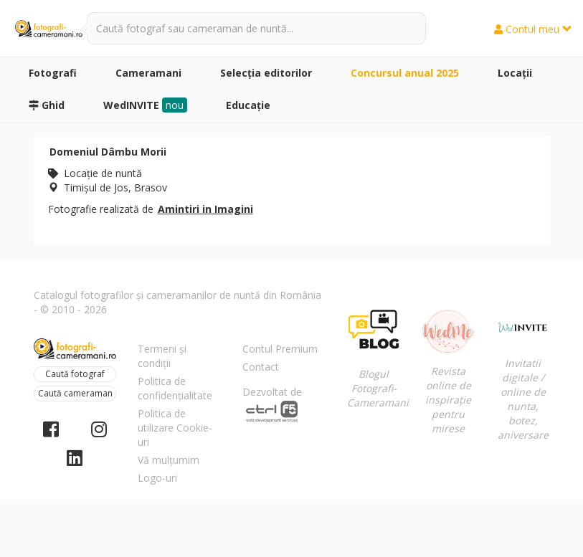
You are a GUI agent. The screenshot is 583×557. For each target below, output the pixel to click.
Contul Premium (280, 349)
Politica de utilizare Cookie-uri (175, 427)
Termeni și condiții (162, 356)
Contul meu (533, 29)
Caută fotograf (75, 374)
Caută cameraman (75, 393)
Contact (260, 366)
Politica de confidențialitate (175, 388)
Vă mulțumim (168, 460)
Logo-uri (157, 478)
